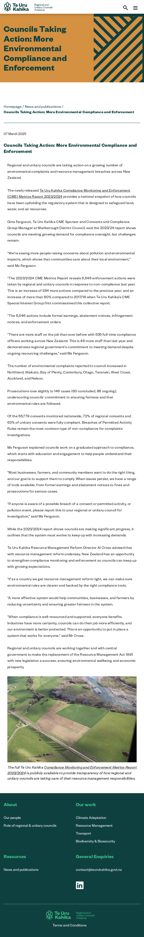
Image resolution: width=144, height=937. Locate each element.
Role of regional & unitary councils (30, 825)
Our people (12, 817)
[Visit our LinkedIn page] (80, 885)
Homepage (13, 106)
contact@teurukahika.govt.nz (99, 869)
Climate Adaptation (91, 817)
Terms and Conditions (69, 925)
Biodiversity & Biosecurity (95, 841)
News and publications (43, 106)
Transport (83, 833)
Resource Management (94, 825)
